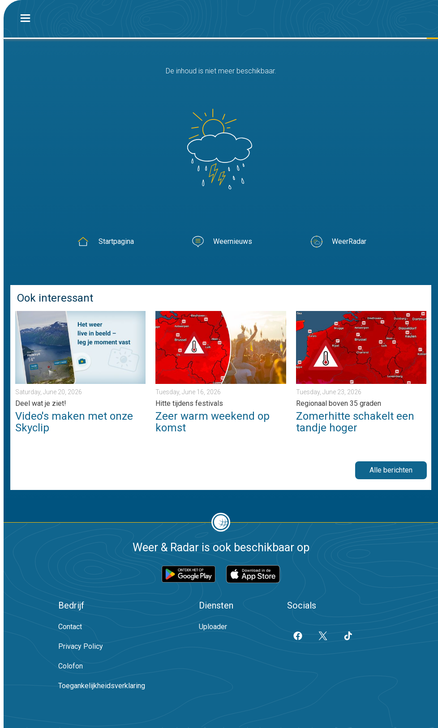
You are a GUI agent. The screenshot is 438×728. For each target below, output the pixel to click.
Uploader (213, 626)
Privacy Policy (80, 646)
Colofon (70, 666)
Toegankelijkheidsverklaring (101, 685)
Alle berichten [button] (390, 470)
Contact (70, 626)
